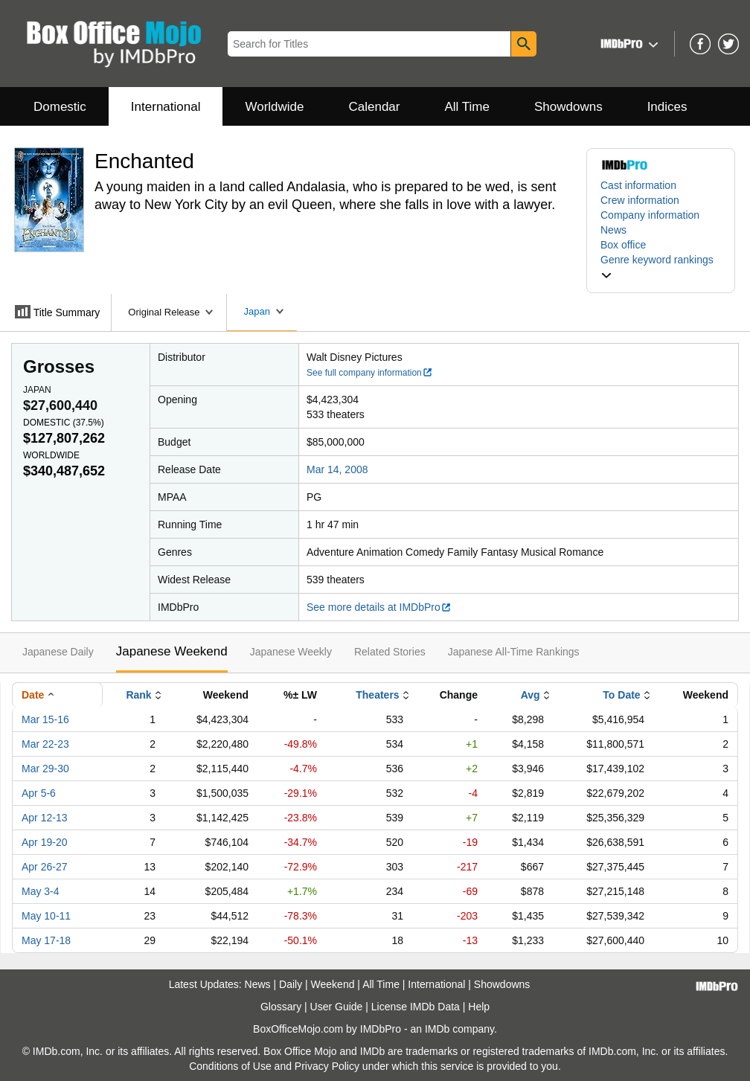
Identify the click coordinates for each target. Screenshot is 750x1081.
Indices (667, 107)
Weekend (333, 984)
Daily (290, 984)
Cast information (638, 185)
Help (479, 1007)
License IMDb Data (415, 1007)
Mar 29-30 (45, 768)
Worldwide (274, 107)
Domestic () (63, 422)
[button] (627, 43)
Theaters (377, 695)
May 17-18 (46, 940)
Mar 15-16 (45, 719)
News (613, 230)
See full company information (370, 373)
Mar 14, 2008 (337, 469)
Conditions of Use (230, 1066)
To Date (621, 695)
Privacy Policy (327, 1066)
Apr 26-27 (44, 867)
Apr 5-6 (39, 793)
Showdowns (568, 107)
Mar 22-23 (45, 744)
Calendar (374, 107)
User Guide (336, 1007)
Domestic (59, 107)
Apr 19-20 (44, 842)
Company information (649, 215)
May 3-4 (41, 891)
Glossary (280, 1007)
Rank (138, 695)
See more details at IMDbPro (379, 607)
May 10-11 (46, 916)
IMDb (437, 1029)
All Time (467, 107)
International (166, 107)
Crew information (639, 200)
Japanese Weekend (172, 651)
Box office (623, 245)
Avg (530, 695)
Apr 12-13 (44, 818)
